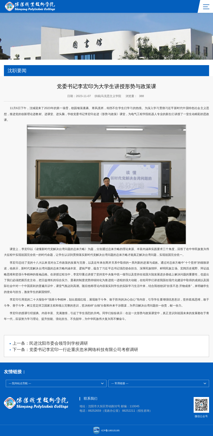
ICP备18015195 (110, 430)
